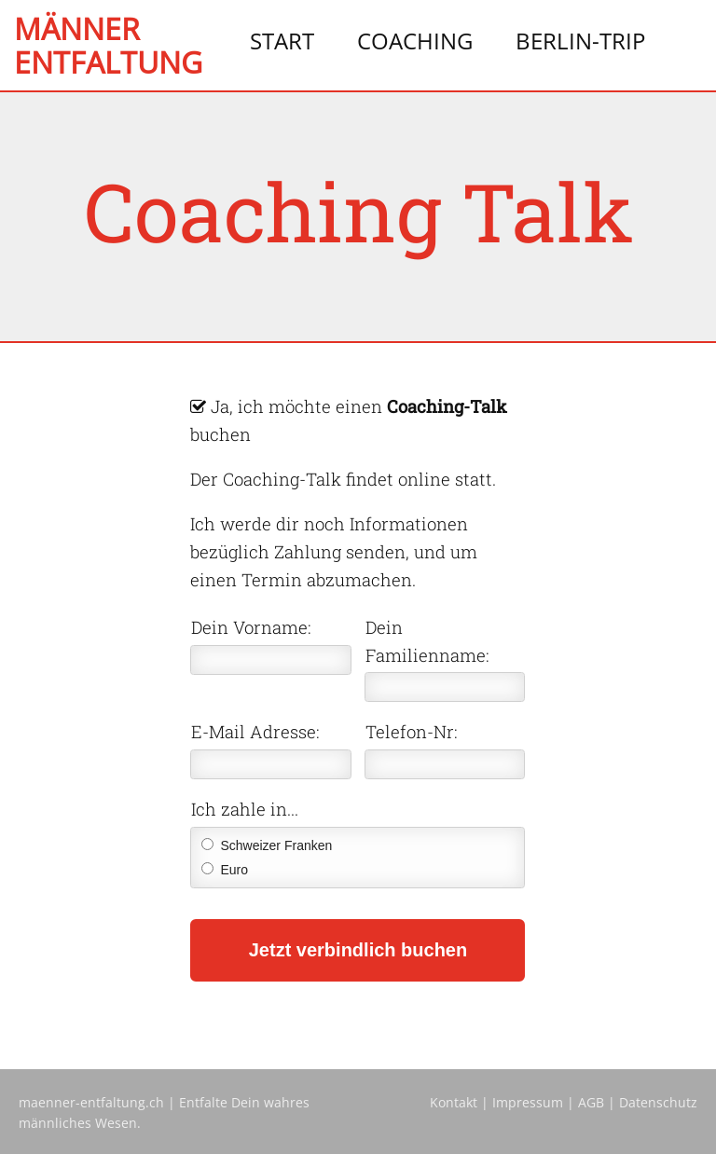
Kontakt (453, 1102)
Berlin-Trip (580, 40)
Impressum (527, 1102)
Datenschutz (658, 1102)
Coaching (415, 40)
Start (282, 40)
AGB (591, 1102)
